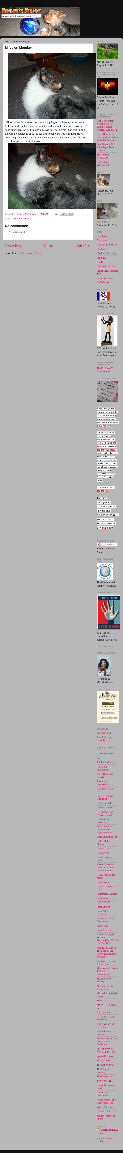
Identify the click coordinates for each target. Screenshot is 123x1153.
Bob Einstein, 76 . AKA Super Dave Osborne (106, 147)
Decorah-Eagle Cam (107, 244)
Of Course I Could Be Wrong (106, 1018)
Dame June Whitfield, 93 (103, 163)
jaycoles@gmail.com (109, 1131)
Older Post (83, 246)
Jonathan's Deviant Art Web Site (106, 962)
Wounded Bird (104, 1111)
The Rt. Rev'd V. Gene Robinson (105, 370)
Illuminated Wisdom (107, 893)
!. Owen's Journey (106, 753)
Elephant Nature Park (107, 836)
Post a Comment (16, 232)
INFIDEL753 (103, 902)
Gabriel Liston (104, 848)
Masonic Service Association (105, 987)
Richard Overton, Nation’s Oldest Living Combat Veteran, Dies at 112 (107, 125)
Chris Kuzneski (104, 803)
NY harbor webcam (106, 266)
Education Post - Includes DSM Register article (105, 829)
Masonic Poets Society (104, 980)
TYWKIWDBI (104, 1081)
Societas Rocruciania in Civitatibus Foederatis (107, 1041)
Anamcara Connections (103, 783)
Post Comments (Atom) (30, 253)
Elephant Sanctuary (106, 253)
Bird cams (102, 240)
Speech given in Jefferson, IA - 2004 (107, 1050)
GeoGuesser (103, 853)
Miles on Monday (22, 218)
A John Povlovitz (105, 762)
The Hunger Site (105, 1076)
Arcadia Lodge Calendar (104, 739)
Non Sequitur (103, 1012)
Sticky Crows (103, 1060)
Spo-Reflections (105, 1056)
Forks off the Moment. (103, 843)
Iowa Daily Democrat (102, 913)
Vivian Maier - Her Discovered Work (106, 1101)
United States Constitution (103, 1094)
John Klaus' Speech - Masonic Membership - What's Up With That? (107, 939)
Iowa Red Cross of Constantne (106, 920)
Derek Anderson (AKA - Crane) (105, 813)
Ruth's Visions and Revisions (106, 1025)
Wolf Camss (103, 282)
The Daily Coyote (106, 1064)
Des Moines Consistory (103, 821)
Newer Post (13, 246)
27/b (99, 758)
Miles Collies (103, 1000)
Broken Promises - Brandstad (106, 797)
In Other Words (104, 898)
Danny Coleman (105, 807)
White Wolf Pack (105, 1107)
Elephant (101, 249)
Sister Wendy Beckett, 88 (103, 156)
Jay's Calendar (104, 733)
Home (48, 246)
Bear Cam (102, 236)
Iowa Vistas (102, 925)
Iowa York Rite (104, 930)
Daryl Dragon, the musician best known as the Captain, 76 (107, 137)
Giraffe (100, 262)
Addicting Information (103, 768)
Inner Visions (103, 906)
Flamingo (101, 257)
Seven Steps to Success (104, 1033)
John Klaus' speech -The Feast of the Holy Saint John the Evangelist (107, 952)
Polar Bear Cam (105, 278)
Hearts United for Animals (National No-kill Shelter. (106, 867)
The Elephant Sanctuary (103, 1071)
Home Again (103, 882)
